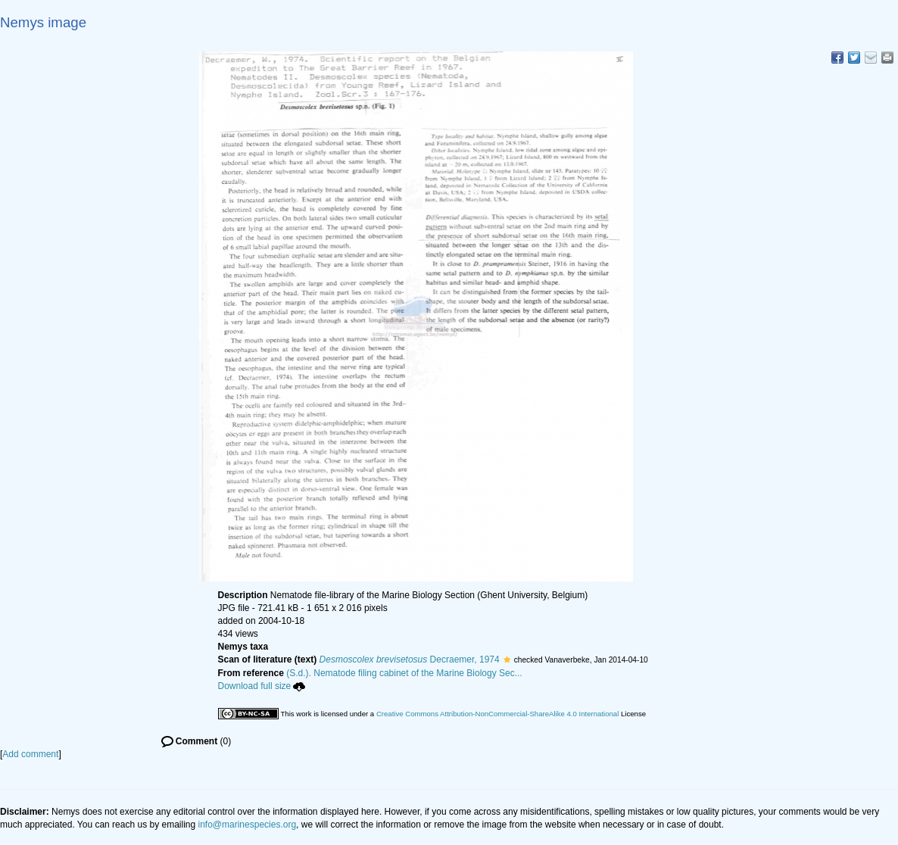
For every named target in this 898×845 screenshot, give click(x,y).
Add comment (30, 754)
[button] (507, 659)
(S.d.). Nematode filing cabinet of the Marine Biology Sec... (404, 673)
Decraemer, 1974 (410, 659)
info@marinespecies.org (247, 824)
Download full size (262, 686)
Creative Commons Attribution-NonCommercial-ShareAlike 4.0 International (497, 713)
